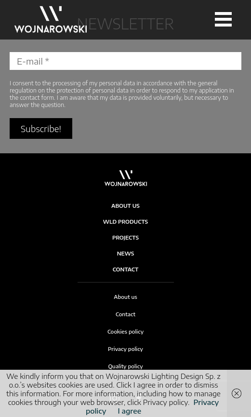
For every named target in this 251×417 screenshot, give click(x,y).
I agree (129, 410)
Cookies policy (125, 331)
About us (125, 297)
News (125, 253)
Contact (126, 269)
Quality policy (125, 366)
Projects (125, 237)
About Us (125, 205)
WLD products (125, 221)
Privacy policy (125, 349)
